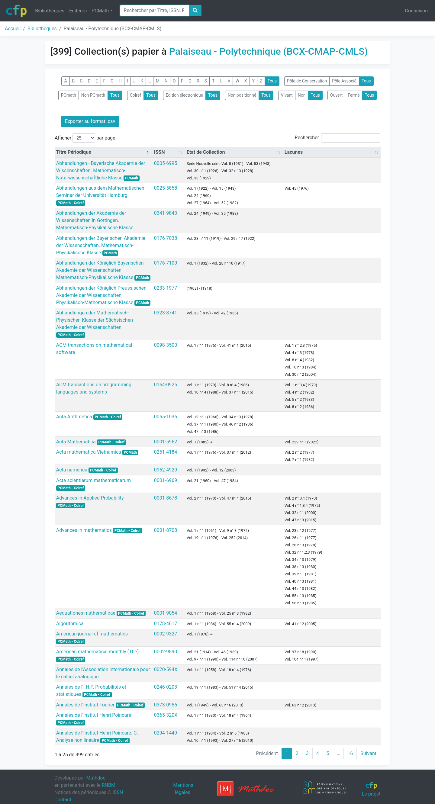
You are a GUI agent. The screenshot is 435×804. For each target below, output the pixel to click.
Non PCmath (93, 95)
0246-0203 (165, 687)
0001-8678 (165, 498)
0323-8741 (165, 313)
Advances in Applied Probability (90, 498)
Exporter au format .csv (90, 121)
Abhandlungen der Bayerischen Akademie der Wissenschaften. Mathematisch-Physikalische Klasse (100, 245)
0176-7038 (165, 238)
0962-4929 (165, 470)
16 (350, 753)
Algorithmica (70, 623)
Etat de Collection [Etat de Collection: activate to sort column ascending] (206, 152)
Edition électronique (184, 95)
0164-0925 (165, 385)
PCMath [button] (100, 11)
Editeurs (78, 11)
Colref (135, 95)
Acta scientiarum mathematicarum (93, 480)
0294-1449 (165, 733)
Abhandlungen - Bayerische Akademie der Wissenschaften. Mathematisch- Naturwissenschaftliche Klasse (100, 170)
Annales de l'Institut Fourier (86, 705)
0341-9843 (165, 213)
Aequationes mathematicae (86, 613)
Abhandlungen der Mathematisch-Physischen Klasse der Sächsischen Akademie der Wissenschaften (94, 320)
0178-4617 (165, 623)
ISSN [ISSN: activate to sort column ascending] (159, 152)
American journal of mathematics (92, 634)
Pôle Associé (344, 81)
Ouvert (336, 95)
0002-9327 (165, 634)
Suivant (368, 753)
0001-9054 (165, 613)
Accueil (13, 28)
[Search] (154, 10)
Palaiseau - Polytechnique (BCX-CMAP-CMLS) (268, 51)
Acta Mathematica (76, 442)
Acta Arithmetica (74, 417)
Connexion (416, 11)
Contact (62, 799)
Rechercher (337, 138)
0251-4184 (165, 452)
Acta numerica (72, 470)
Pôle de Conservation (307, 81)
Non (302, 95)
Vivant (287, 95)
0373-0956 (165, 705)
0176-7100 (165, 263)
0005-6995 (165, 163)
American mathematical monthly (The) (97, 651)
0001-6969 (165, 480)
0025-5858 (165, 188)
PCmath (68, 95)
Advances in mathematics (84, 530)
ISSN (117, 792)
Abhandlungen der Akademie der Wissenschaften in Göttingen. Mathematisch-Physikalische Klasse (95, 220)
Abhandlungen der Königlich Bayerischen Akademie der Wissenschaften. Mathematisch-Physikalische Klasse (100, 270)
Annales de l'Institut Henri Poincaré (93, 715)
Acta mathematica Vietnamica (89, 452)
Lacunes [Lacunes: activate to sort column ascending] (294, 152)
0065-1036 (165, 417)
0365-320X (165, 715)
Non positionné (242, 95)
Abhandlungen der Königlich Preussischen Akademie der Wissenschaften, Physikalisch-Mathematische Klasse (101, 295)
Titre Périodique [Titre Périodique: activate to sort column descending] (73, 152)
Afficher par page (85, 138)
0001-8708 (165, 530)
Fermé (353, 95)
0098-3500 (165, 345)
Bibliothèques (49, 11)
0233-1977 (165, 288)
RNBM (108, 785)
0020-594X (165, 669)
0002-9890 (165, 651)
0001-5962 (165, 442)
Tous (272, 81)
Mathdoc (95, 778)
